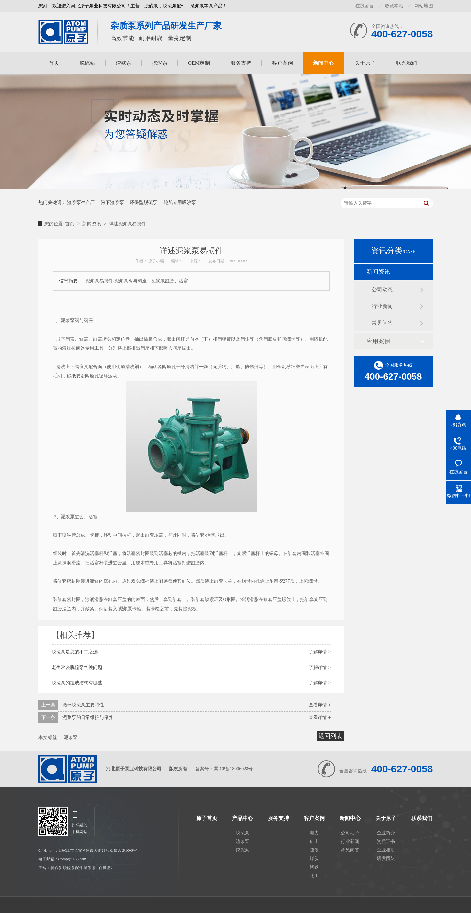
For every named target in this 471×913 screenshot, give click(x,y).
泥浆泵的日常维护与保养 (87, 717)
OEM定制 (199, 63)
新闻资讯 (92, 223)
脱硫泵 (87, 63)
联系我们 (406, 63)
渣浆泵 (123, 63)
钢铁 (314, 867)
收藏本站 (394, 5)
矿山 (314, 841)
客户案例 (282, 63)
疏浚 (314, 850)
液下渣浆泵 (112, 202)
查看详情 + (320, 704)
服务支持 (240, 63)
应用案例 (378, 341)
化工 (314, 875)
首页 (54, 63)
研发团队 (386, 858)
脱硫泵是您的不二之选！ (77, 651)
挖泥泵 (160, 63)
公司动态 (382, 289)
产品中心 (242, 818)
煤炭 (314, 858)
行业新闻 (382, 306)
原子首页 (206, 818)
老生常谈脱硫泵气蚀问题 (77, 667)
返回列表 (330, 736)
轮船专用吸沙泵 (180, 202)
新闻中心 (323, 63)
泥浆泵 (71, 737)
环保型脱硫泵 (143, 202)
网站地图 (423, 5)
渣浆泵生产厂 (81, 202)
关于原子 (365, 63)
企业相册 (386, 850)
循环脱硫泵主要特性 (83, 704)
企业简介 (386, 832)
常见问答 (382, 323)
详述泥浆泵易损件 (127, 223)
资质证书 (386, 841)
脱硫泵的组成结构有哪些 (77, 682)
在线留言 (364, 5)
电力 (314, 832)
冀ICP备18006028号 (233, 768)
